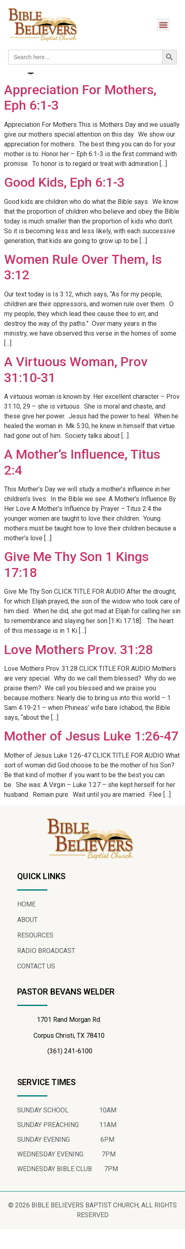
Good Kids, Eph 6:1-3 (64, 202)
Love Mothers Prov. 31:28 (78, 669)
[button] (163, 24)
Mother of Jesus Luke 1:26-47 (91, 756)
